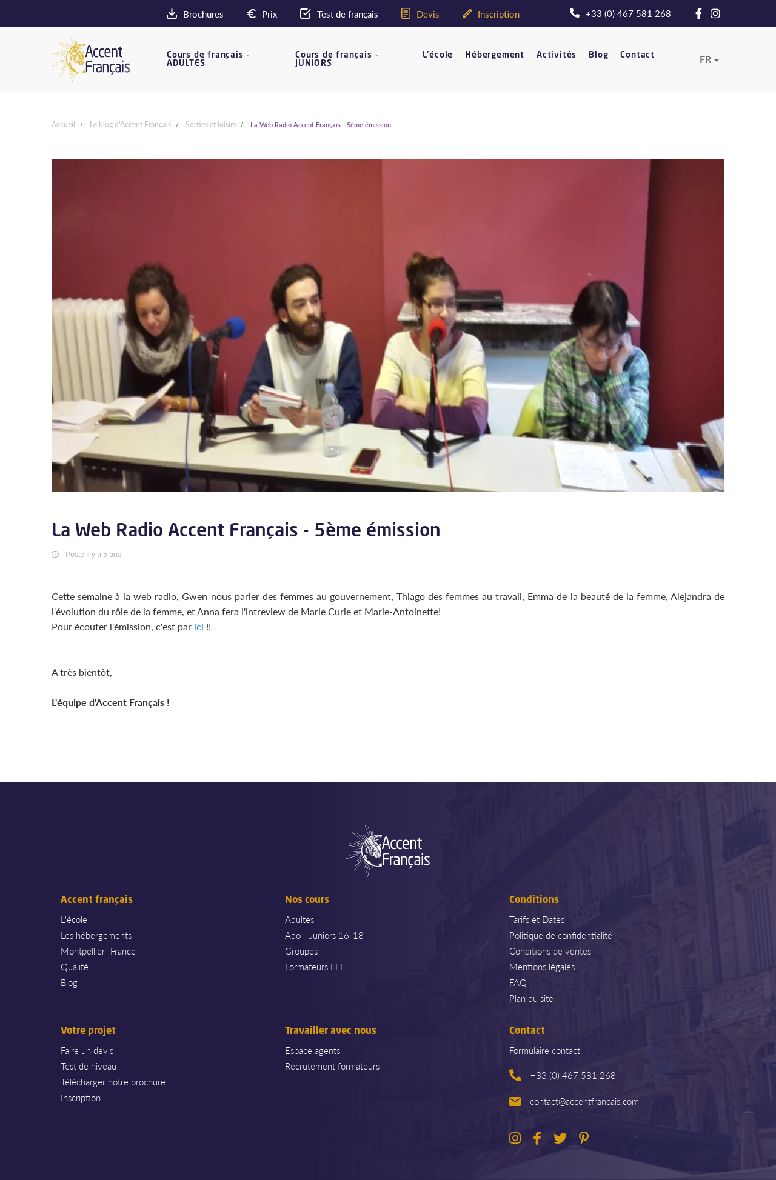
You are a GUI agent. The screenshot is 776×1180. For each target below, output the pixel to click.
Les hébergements (96, 934)
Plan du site (531, 998)
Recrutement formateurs (332, 1065)
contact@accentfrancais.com (574, 1101)
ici (199, 626)
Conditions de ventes (550, 950)
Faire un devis (87, 1050)
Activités (557, 55)
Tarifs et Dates (536, 919)
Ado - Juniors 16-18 (324, 934)
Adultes (299, 919)
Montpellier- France (98, 950)
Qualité (75, 966)
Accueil (63, 124)
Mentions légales (542, 966)
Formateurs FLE (315, 966)
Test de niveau (88, 1065)
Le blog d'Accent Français (130, 124)
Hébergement (494, 55)
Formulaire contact (544, 1050)
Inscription (81, 1097)
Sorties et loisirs (211, 124)
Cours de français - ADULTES (208, 59)
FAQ (518, 982)
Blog (598, 55)
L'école (438, 55)
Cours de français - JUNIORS (336, 59)
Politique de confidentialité (560, 934)
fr (705, 59)
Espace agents (312, 1050)
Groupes (301, 950)
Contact (637, 55)
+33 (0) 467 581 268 (562, 1074)
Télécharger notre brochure (113, 1081)
